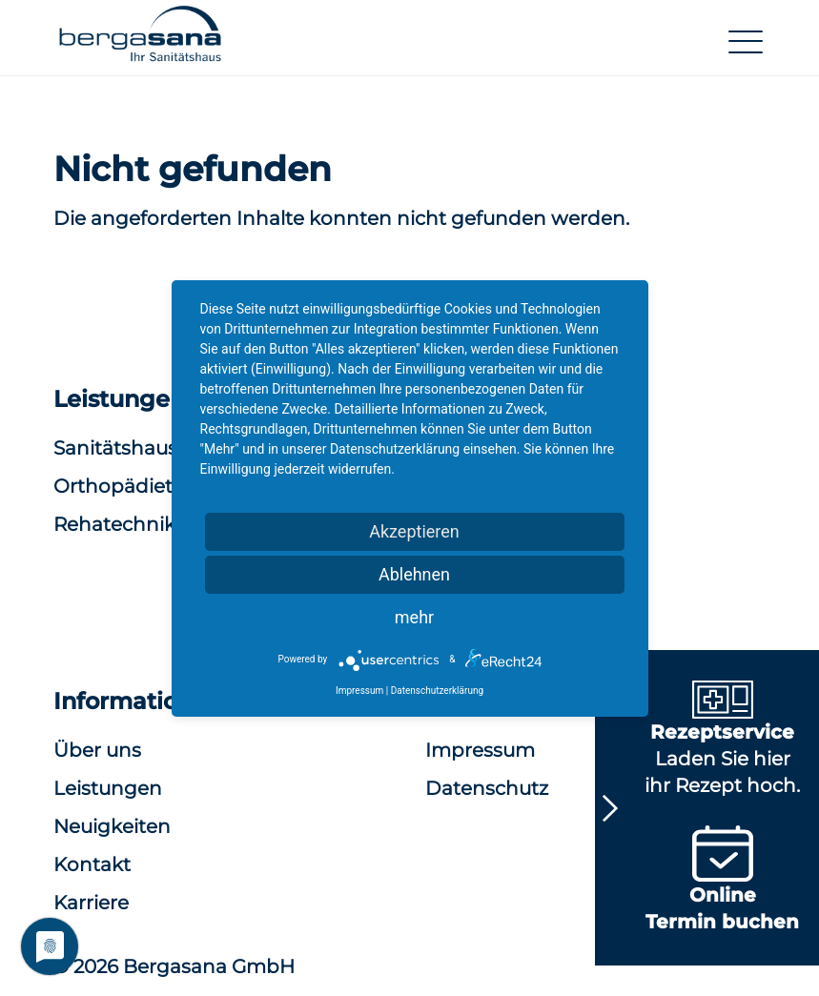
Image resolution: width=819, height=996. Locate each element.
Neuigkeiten (112, 826)
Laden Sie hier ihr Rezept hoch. (722, 742)
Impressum (359, 690)
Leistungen (107, 788)
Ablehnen (414, 574)
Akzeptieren (414, 531)
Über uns (97, 750)
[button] (140, 41)
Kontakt (92, 864)
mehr (414, 617)
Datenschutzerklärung (437, 690)
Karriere (91, 902)
